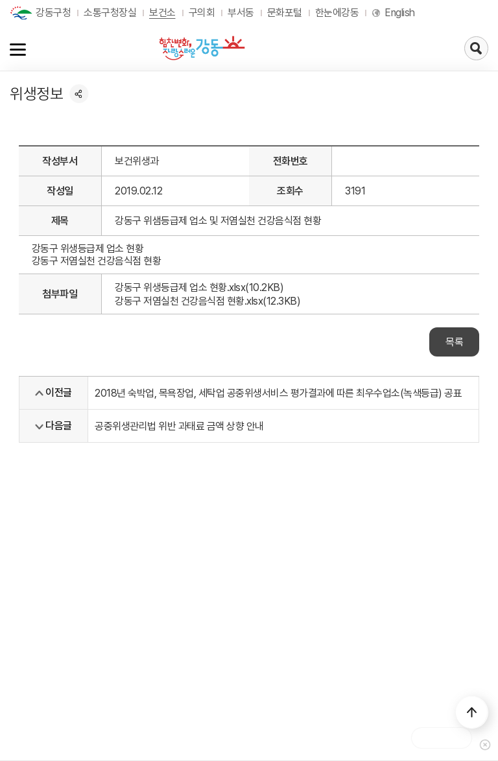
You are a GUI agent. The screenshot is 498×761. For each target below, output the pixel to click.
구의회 (202, 12)
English (400, 12)
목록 (454, 342)
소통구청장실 (110, 12)
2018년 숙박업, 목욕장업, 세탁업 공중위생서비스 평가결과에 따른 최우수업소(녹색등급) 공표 (278, 393)
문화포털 (284, 12)
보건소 (162, 12)
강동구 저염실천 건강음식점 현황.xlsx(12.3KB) (207, 301)
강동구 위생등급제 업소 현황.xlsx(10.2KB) (199, 287)
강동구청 (53, 12)
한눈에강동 (337, 12)
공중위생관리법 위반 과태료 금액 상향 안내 (179, 426)
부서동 (241, 12)
